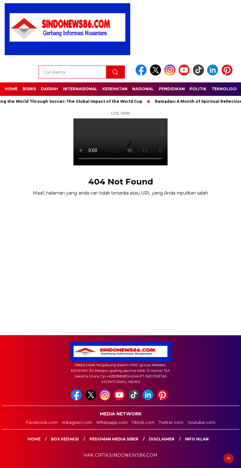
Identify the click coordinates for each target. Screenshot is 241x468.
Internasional (80, 88)
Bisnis (29, 88)
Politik (198, 88)
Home (11, 88)
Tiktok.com (143, 422)
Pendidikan (172, 88)
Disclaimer (161, 439)
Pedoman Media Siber (113, 439)
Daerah (49, 88)
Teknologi (224, 88)
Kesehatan (114, 88)
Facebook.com (42, 422)
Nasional (143, 88)
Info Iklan (197, 439)
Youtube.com (201, 422)
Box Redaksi (65, 439)
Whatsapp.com (112, 422)
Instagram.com (77, 422)
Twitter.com (171, 422)
